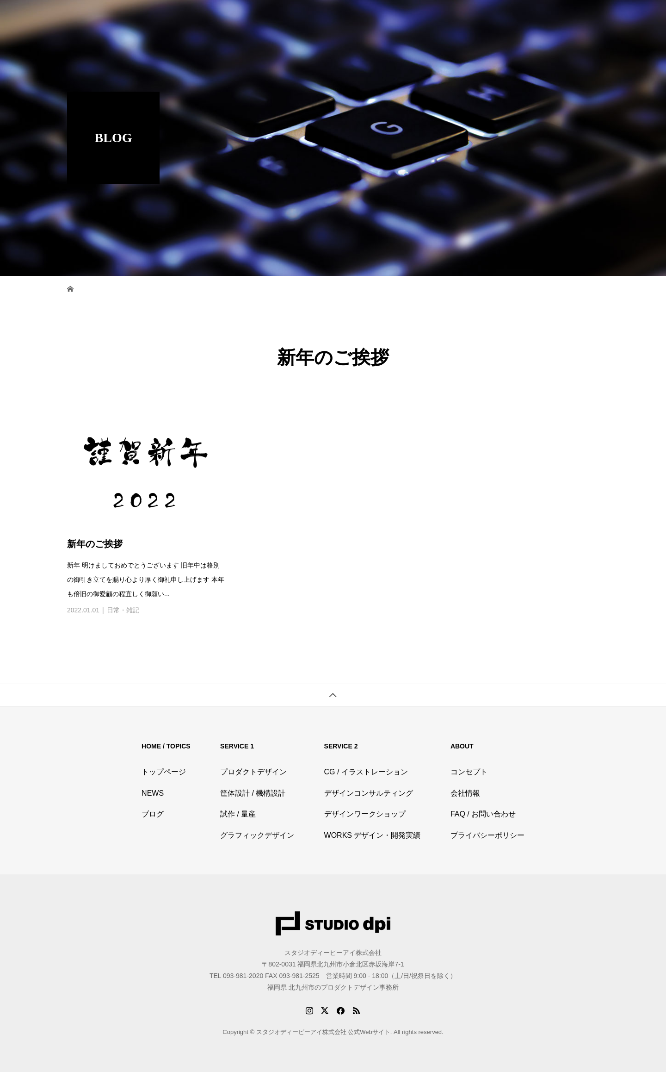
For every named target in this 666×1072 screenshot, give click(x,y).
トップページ (164, 772)
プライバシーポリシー (487, 835)
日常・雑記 (123, 610)
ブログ (153, 814)
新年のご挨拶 (95, 544)
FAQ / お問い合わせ (483, 814)
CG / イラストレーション (366, 772)
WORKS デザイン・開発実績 (372, 835)
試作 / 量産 (238, 814)
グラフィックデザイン (257, 835)
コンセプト (468, 772)
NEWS (153, 793)
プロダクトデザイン (253, 772)
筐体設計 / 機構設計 (252, 793)
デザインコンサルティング (368, 793)
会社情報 (465, 793)
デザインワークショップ (365, 814)
